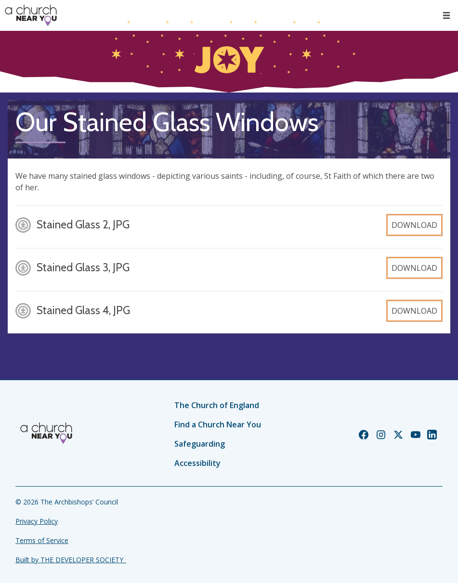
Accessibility (197, 463)
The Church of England (216, 405)
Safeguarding (199, 443)
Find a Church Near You (217, 424)
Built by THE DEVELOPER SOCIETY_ (70, 559)
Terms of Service (41, 540)
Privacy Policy (36, 521)
